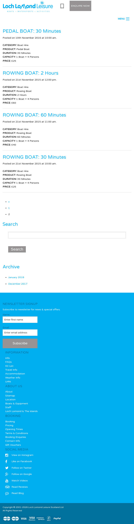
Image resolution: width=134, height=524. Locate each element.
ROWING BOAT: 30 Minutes (34, 157)
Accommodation (15, 373)
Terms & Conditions (16, 433)
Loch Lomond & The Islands (21, 411)
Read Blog (14, 493)
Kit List (9, 365)
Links (8, 381)
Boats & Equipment (16, 403)
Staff (8, 407)
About (9, 391)
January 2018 (16, 277)
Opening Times (14, 429)
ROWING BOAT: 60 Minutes (34, 115)
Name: (20, 318)
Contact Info (12, 440)
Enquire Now (80, 5)
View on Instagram (19, 455)
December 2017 (17, 283)
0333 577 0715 (62, 6)
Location (10, 399)
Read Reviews (16, 486)
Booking (10, 421)
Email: (20, 331)
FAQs (8, 361)
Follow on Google (18, 474)
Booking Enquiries (15, 437)
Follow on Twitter (18, 467)
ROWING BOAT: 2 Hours (30, 73)
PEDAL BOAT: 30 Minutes (32, 31)
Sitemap (10, 395)
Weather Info (12, 377)
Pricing (9, 425)
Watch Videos (16, 480)
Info (7, 358)
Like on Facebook (18, 461)
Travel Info (11, 369)
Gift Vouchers (13, 444)
